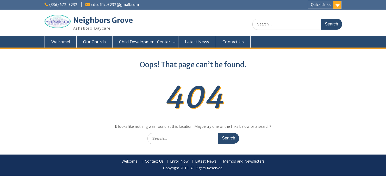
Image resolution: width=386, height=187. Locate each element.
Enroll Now (179, 161)
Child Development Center (144, 42)
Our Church (94, 42)
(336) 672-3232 (63, 4)
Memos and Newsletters (244, 161)
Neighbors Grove (103, 20)
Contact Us (233, 42)
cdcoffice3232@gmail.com (115, 4)
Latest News (197, 42)
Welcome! (60, 42)
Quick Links (321, 4)
